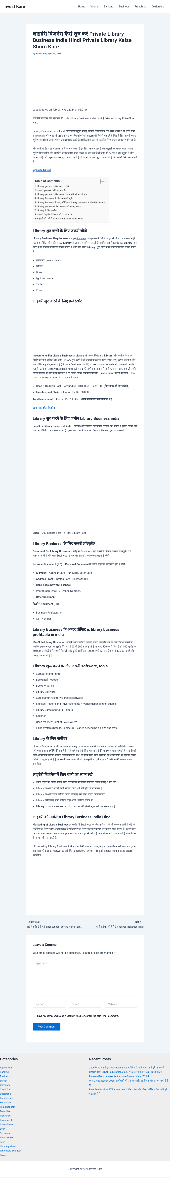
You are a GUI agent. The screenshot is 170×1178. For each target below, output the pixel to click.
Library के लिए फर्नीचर (48, 210)
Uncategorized (8, 1147)
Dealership (158, 6)
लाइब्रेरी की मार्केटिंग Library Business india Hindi (62, 218)
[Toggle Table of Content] (108, 181)
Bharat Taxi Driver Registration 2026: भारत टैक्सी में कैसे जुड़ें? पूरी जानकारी (129, 1076)
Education (6, 1103)
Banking (108, 6)
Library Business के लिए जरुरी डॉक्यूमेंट (57, 198)
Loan (3, 1129)
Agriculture (6, 1068)
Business (124, 6)
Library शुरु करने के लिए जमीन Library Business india (64, 194)
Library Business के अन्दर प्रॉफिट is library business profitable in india (74, 202)
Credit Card (6, 1090)
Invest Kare (14, 6)
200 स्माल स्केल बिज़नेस (45, 407)
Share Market (8, 1138)
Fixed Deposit (8, 1107)
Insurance (6, 1116)
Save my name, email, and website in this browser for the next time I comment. (78, 1016)
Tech (3, 1142)
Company (5, 1085)
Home (81, 6)
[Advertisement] (85, 84)
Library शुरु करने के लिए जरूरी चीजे (54, 186)
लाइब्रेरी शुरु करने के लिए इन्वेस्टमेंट (52, 190)
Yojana (94, 6)
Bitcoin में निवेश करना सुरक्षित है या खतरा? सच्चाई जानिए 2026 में (122, 1081)
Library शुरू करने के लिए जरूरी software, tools (61, 206)
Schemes (5, 1133)
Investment (6, 1120)
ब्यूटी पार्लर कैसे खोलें (43, 170)
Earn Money (7, 1098)
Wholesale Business (12, 1151)
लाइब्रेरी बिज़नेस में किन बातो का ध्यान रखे (56, 214)
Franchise (140, 6)
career (3, 1081)
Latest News (7, 1125)
